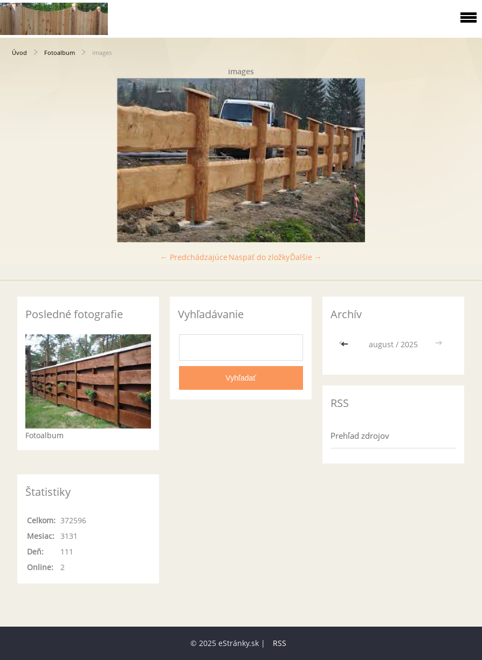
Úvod (19, 52)
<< (345, 344)
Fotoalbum (59, 52)
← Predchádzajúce (194, 257)
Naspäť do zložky (259, 257)
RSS (279, 643)
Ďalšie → (306, 257)
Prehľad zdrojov (359, 435)
